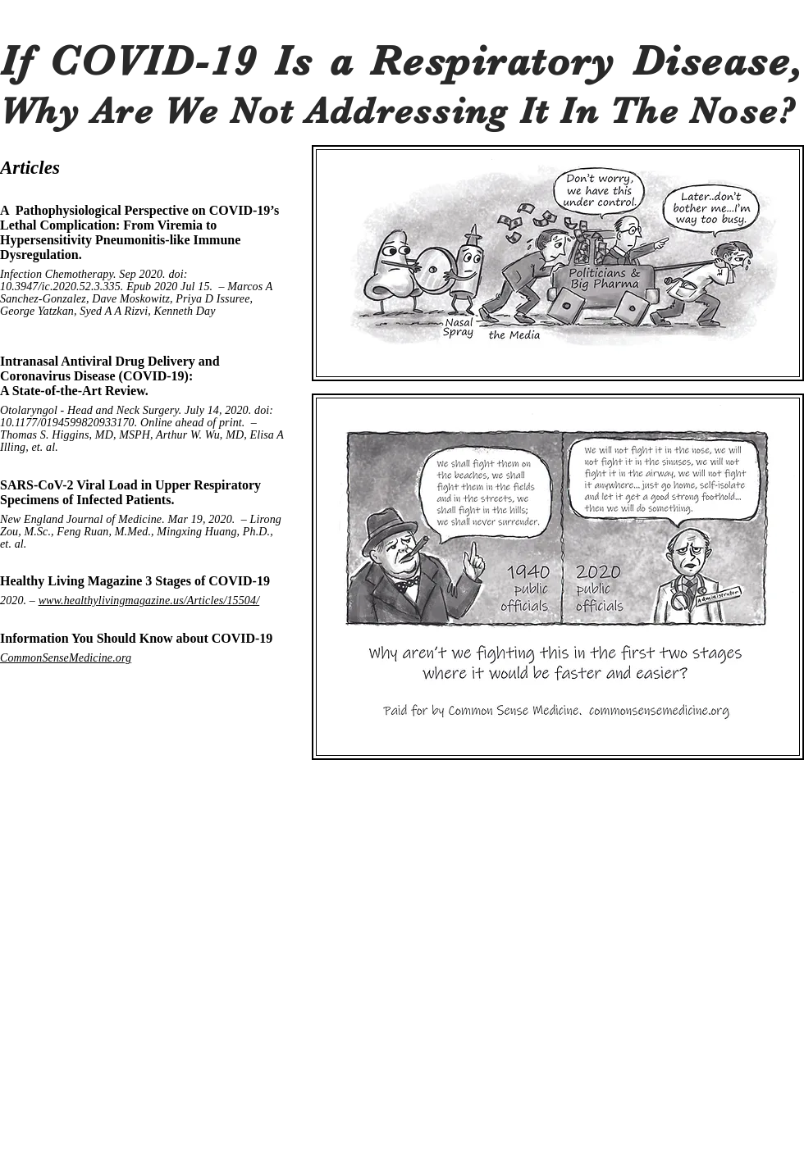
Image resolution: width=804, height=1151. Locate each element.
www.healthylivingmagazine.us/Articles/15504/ (149, 600)
